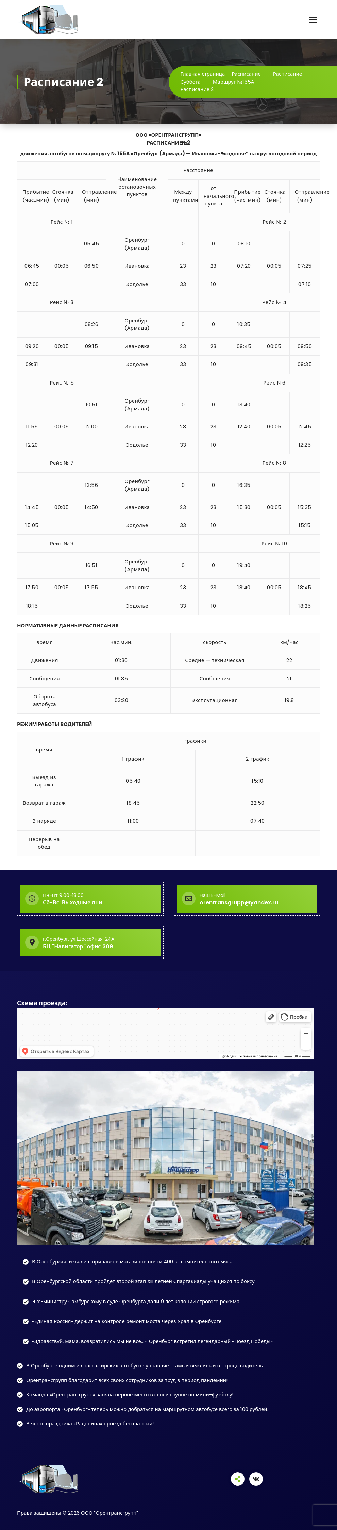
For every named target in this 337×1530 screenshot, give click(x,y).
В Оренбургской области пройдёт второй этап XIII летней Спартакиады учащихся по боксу (143, 1281)
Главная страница (203, 74)
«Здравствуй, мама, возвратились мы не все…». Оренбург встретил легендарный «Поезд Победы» (152, 1341)
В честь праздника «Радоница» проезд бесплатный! (90, 1423)
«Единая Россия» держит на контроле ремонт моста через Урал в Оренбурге (126, 1321)
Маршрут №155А (233, 81)
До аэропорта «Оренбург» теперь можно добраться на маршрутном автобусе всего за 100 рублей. (147, 1409)
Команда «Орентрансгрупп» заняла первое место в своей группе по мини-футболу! (129, 1394)
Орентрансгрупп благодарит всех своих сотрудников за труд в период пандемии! (127, 1380)
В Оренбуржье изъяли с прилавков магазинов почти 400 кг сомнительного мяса (132, 1261)
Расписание (246, 74)
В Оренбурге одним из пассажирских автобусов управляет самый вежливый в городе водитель (144, 1365)
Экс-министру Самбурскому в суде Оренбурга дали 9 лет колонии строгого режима (135, 1301)
